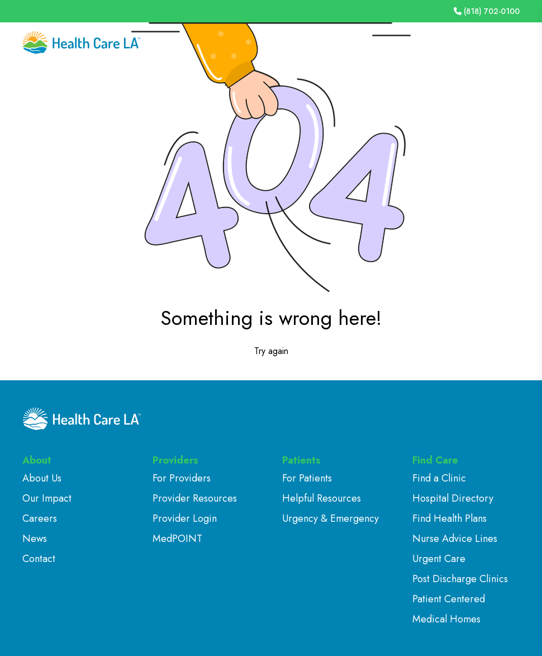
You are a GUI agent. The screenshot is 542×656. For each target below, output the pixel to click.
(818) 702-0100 (487, 11)
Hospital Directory (452, 498)
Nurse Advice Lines (454, 538)
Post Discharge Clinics (460, 579)
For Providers (182, 478)
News (34, 538)
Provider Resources (195, 498)
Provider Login (185, 518)
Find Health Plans (449, 518)
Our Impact (47, 498)
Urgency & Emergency (330, 518)
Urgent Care (438, 558)
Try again (271, 350)
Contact (38, 558)
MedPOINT (177, 538)
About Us (41, 478)
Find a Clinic (439, 478)
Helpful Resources (321, 498)
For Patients (307, 478)
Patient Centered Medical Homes (448, 609)
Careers (39, 518)
